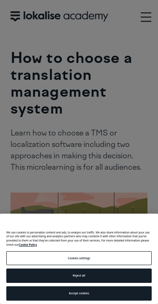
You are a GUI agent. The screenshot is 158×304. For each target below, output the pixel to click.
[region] (79, 259)
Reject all (79, 275)
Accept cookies (79, 293)
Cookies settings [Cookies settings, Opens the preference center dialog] (79, 258)
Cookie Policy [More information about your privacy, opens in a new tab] (28, 245)
